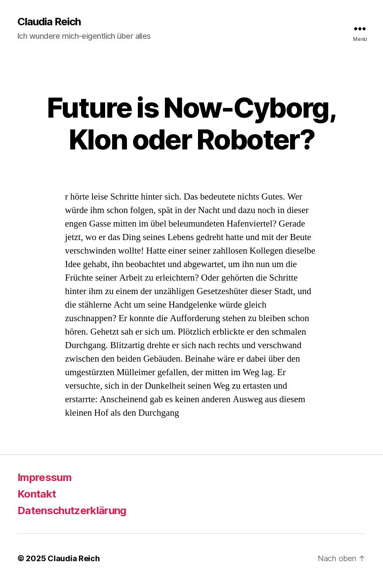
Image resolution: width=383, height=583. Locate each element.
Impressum (44, 477)
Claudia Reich (49, 22)
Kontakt (36, 494)
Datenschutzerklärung (72, 510)
